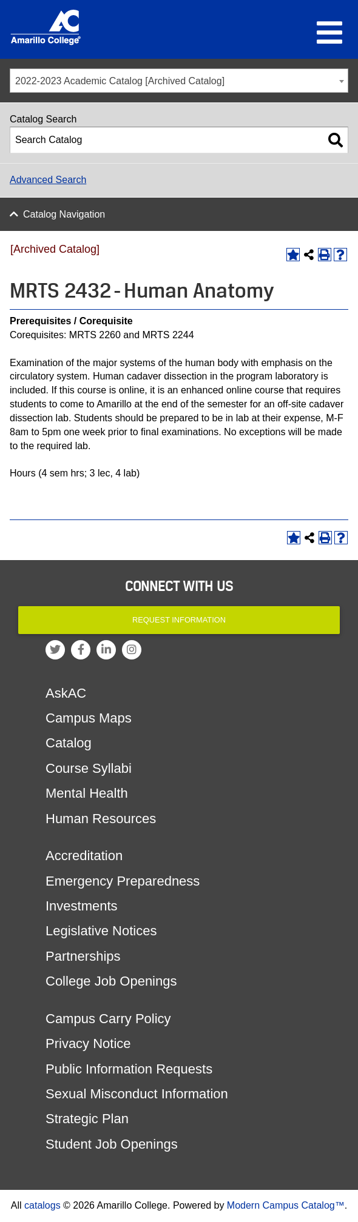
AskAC (66, 693)
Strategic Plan (87, 1118)
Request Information (179, 619)
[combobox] (179, 80)
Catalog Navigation (64, 214)
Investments (82, 905)
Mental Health (87, 793)
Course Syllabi (89, 768)
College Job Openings (111, 981)
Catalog (69, 742)
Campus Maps (89, 718)
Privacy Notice (88, 1043)
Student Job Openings (112, 1144)
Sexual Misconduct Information (137, 1093)
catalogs (42, 1205)
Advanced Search (48, 180)
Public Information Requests (129, 1069)
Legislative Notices (101, 930)
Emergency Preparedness (123, 881)
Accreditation (84, 855)
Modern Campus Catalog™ (286, 1205)
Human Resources (101, 818)
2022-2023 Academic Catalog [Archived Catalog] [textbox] (120, 81)
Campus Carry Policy (108, 1018)
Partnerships (83, 956)
